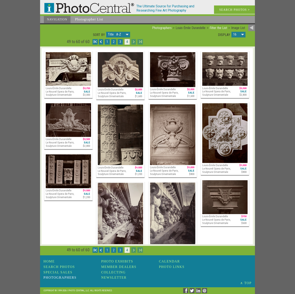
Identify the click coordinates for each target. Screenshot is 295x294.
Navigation (57, 19)
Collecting (113, 272)
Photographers (59, 277)
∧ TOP (246, 283)
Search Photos (59, 267)
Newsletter (114, 277)
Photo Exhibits (117, 261)
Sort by (99, 35)
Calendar (169, 261)
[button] (118, 34)
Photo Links (171, 267)
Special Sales (57, 272)
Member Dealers (118, 267)
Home (49, 261)
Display (224, 35)
